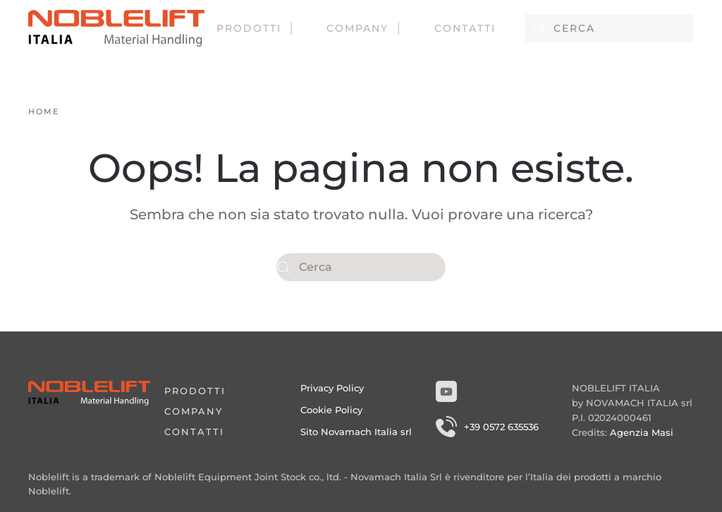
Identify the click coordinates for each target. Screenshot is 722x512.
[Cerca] (609, 28)
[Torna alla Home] (116, 28)
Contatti (465, 28)
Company (357, 28)
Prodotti (248, 28)
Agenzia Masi (641, 432)
